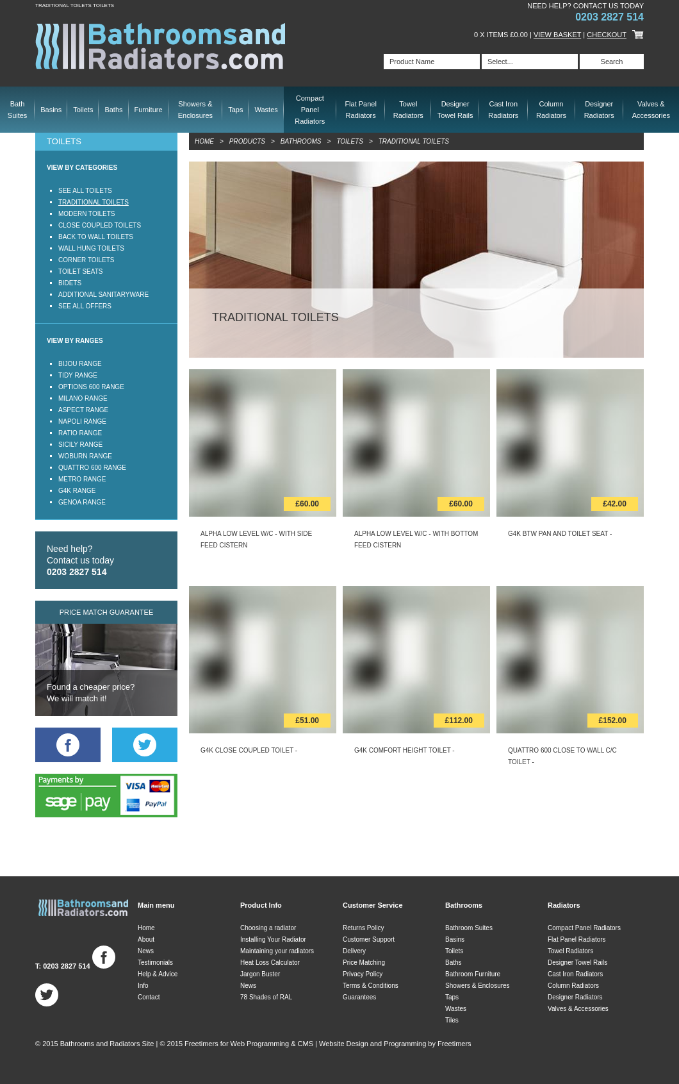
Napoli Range (82, 421)
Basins (50, 109)
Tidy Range (77, 375)
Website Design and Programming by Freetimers (395, 1043)
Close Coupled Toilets (99, 225)
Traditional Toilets (93, 202)
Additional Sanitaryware (103, 294)
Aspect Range (83, 409)
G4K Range (76, 490)
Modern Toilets (86, 213)
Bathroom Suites (469, 927)
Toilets (83, 109)
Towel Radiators (408, 109)
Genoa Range (82, 502)
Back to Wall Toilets (95, 236)
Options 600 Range (91, 386)
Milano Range (83, 398)
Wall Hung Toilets (91, 248)
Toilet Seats (80, 271)
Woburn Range (85, 456)
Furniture (149, 109)
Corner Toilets (86, 259)
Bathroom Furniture (472, 974)
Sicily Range (80, 444)
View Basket (557, 34)
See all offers (84, 306)
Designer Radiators (599, 109)
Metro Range (82, 479)
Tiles (452, 1020)
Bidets (69, 283)
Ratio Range (80, 433)
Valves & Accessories (651, 109)
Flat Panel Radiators (361, 109)
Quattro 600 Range (92, 467)
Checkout (606, 34)
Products (247, 141)
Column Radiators (551, 109)
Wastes (265, 109)
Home (204, 141)
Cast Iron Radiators (503, 109)
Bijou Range (80, 363)
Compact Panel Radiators (310, 109)
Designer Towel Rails (455, 109)
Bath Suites (18, 109)
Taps (235, 109)
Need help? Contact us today (80, 560)
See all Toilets (85, 190)
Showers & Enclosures (195, 109)
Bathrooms (301, 141)
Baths (113, 109)
